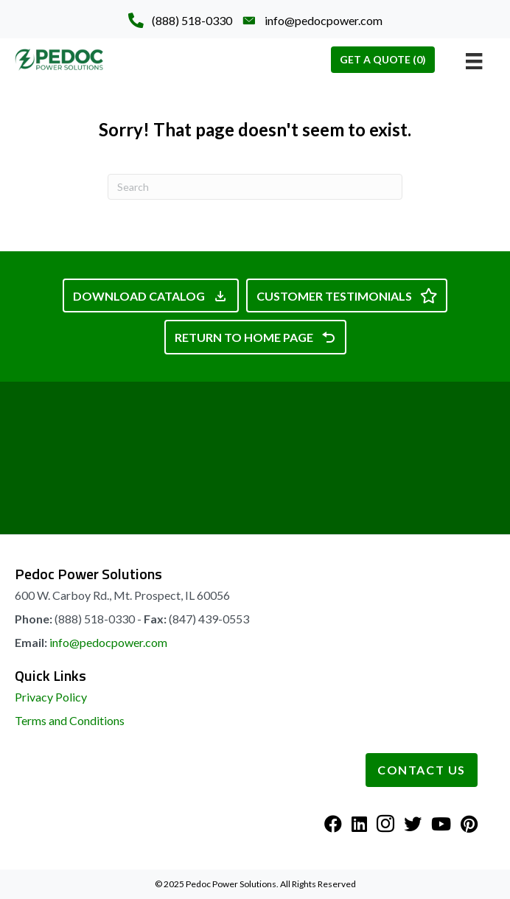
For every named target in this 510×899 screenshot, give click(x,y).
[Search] (255, 187)
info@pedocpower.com (108, 642)
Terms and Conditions (70, 720)
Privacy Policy (51, 697)
